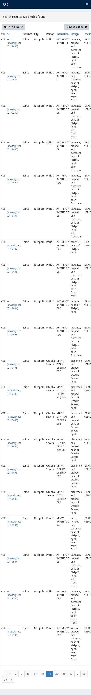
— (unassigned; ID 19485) (14, 146)
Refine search (13, 26)
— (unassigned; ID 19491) (14, 212)
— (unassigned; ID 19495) (14, 364)
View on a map (77, 26)
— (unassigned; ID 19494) (14, 305)
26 (84, 673)
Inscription (62, 34)
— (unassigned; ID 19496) (14, 417)
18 (42, 673)
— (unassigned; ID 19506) (14, 631)
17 (35, 673)
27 (5, 679)
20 (56, 673)
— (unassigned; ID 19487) (14, 245)
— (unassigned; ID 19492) (14, 179)
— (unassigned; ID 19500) (14, 495)
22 (71, 673)
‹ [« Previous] (4, 673)
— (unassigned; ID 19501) (14, 521)
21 (63, 673)
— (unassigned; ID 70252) (14, 109)
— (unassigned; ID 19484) (14, 76)
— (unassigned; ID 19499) (14, 390)
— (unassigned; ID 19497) (14, 443)
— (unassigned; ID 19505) (14, 595)
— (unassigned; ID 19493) (14, 331)
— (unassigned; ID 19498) (14, 469)
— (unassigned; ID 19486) (14, 268)
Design (75, 34)
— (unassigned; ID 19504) (14, 558)
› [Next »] (11, 679)
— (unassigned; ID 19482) (14, 43)
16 (28, 673)
